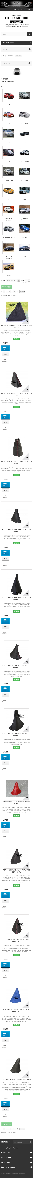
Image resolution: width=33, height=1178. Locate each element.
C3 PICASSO (24, 123)
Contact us (16, 9)
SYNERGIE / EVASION (8, 258)
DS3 (8, 199)
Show (23, 280)
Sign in (29, 9)
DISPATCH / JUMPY (8, 219)
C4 (9, 142)
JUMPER (24, 218)
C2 (25, 104)
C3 (9, 123)
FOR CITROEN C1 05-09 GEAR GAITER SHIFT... (16, 803)
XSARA (8, 276)
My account (5, 1162)
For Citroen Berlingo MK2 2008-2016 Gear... (16, 1079)
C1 (9, 104)
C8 (9, 161)
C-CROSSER (9, 180)
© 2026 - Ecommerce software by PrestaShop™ (13, 1173)
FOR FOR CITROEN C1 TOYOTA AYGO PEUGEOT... (16, 871)
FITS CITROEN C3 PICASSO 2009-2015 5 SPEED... (16, 530)
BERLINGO (25, 161)
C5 (25, 142)
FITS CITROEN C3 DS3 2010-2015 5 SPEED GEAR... (16, 326)
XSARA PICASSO (9, 237)
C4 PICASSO (24, 180)
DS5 (24, 199)
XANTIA (25, 257)
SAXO (24, 237)
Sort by (3, 280)
